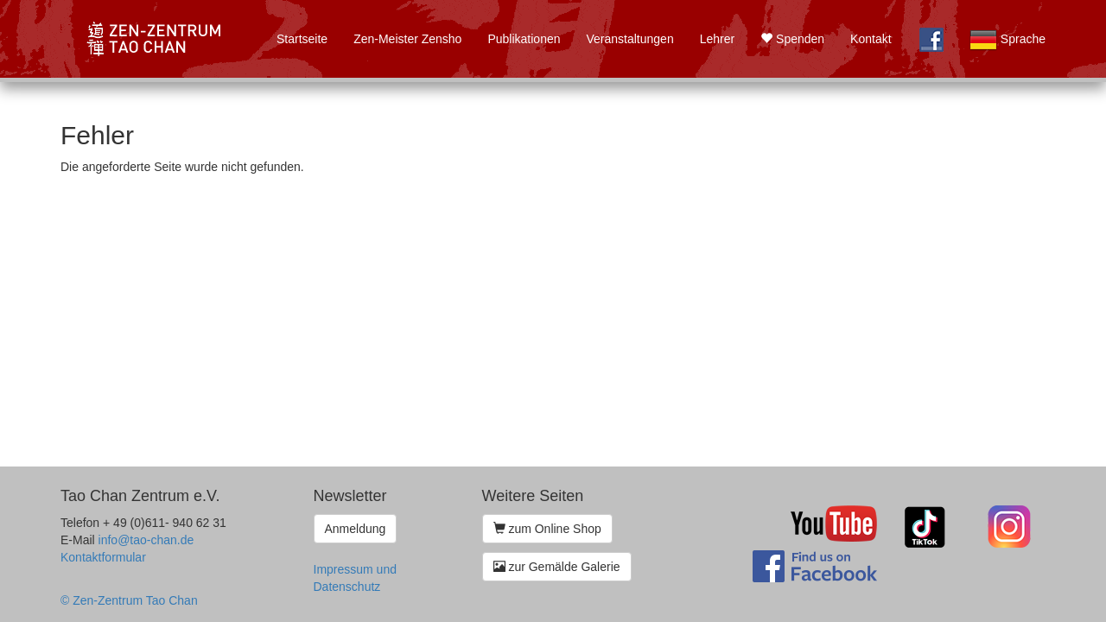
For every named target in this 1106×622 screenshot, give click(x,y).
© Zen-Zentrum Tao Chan (129, 600)
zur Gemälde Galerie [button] (556, 567)
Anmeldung (355, 529)
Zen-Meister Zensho (407, 39)
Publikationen (523, 39)
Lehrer (717, 39)
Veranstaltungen (629, 39)
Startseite (301, 39)
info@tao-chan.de (146, 540)
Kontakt (870, 39)
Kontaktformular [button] (103, 557)
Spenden (792, 39)
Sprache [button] (1007, 40)
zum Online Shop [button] (547, 529)
